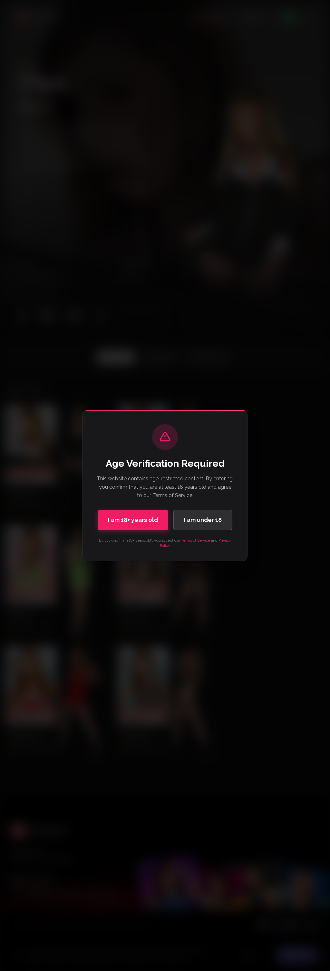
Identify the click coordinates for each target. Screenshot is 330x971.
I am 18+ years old (133, 519)
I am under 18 (203, 519)
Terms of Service (195, 540)
